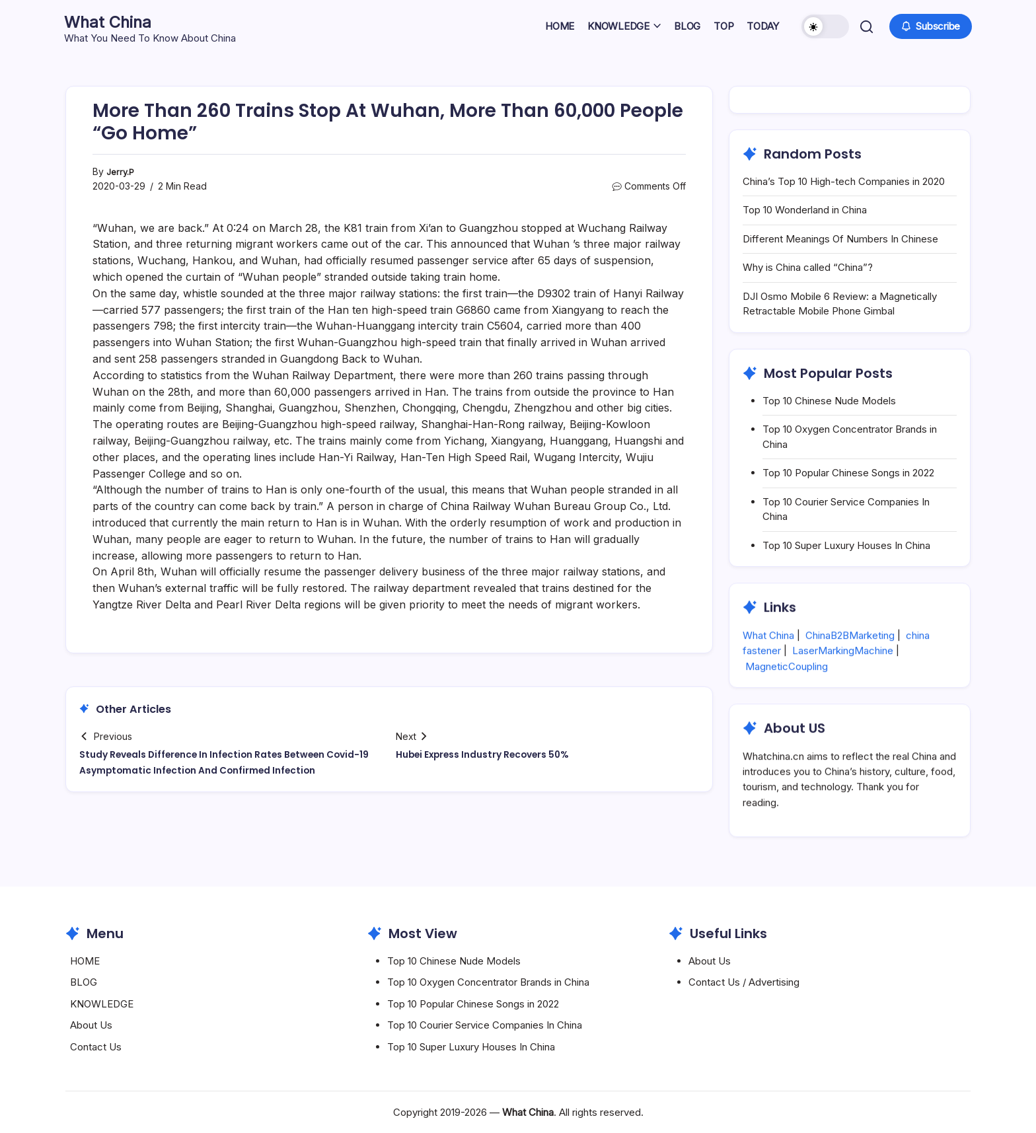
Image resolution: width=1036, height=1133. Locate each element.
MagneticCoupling (786, 697)
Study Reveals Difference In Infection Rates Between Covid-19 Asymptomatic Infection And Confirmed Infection (217, 770)
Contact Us (96, 1047)
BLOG (83, 982)
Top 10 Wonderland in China (805, 209)
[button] (824, 26)
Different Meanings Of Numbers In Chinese (840, 239)
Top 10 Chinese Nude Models (829, 400)
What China (118, 20)
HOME (85, 961)
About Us (91, 1025)
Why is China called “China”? (808, 267)
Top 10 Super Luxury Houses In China (846, 545)
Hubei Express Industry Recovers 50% (493, 754)
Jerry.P (121, 171)
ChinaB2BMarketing (850, 667)
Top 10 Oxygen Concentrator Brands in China (488, 982)
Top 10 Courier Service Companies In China (484, 1025)
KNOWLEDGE (101, 1004)
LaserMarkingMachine (842, 682)
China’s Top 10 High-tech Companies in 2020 (844, 181)
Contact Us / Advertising (743, 982)
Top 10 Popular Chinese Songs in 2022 (848, 472)
